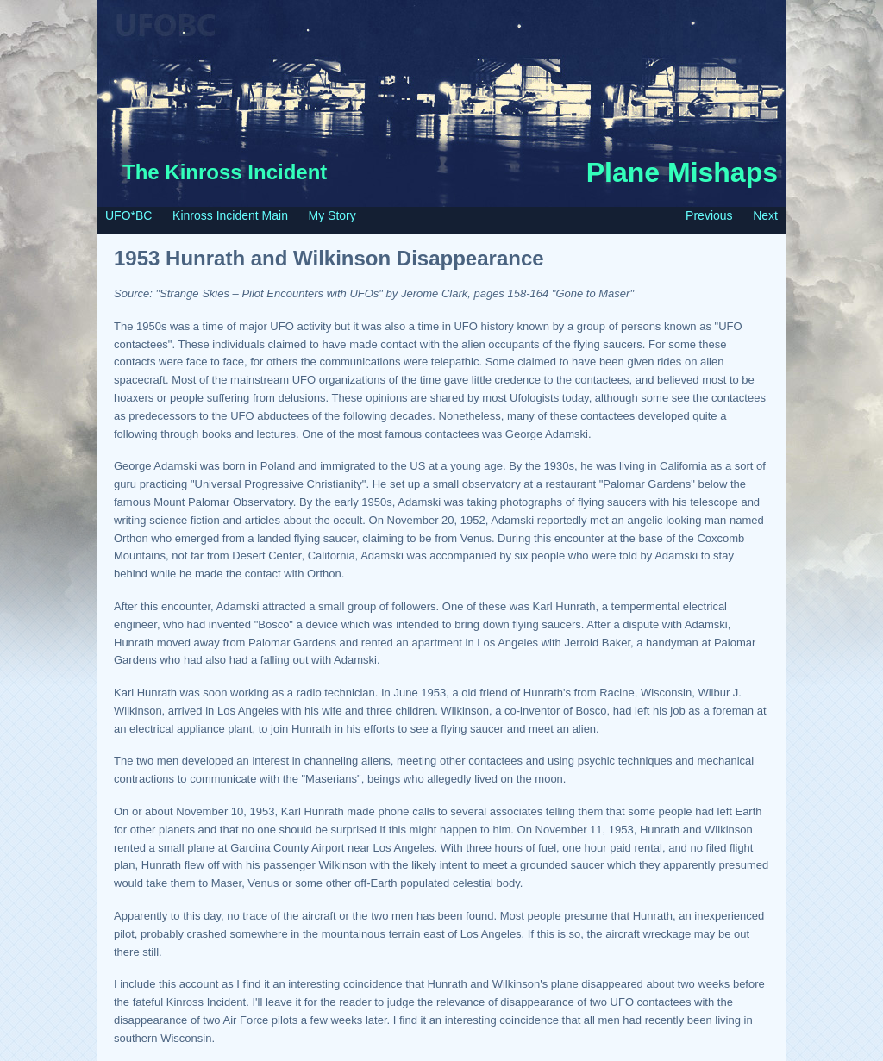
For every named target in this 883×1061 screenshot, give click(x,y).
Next (765, 215)
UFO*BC (128, 215)
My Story (332, 215)
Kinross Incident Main (230, 215)
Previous (709, 215)
